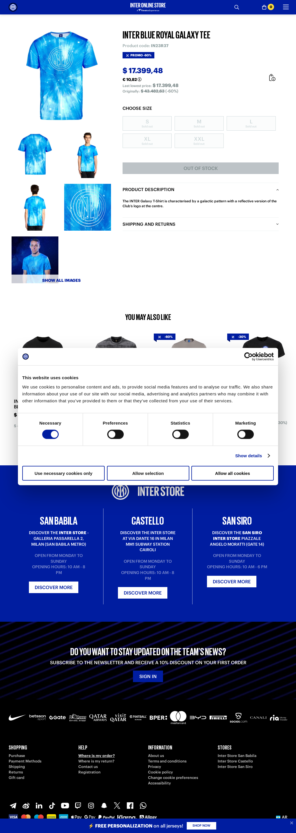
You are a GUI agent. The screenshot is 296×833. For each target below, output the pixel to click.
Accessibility (159, 783)
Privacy (154, 766)
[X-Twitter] (117, 805)
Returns (16, 772)
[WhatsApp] (143, 805)
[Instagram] (91, 805)
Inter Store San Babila (237, 755)
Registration (89, 772)
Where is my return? (96, 761)
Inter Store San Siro (235, 766)
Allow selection (148, 473)
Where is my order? (96, 755)
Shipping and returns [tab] (149, 224)
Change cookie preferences (173, 777)
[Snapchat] (104, 805)
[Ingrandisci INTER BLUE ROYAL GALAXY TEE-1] (35, 154)
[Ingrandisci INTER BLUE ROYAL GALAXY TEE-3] (35, 207)
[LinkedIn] (39, 805)
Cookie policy (160, 772)
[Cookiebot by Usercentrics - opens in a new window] (248, 356)
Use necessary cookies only (63, 473)
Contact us (88, 766)
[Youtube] (65, 805)
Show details (248, 455)
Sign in (148, 676)
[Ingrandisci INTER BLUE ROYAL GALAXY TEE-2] (87, 154)
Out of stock (201, 168)
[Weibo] (26, 805)
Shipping (17, 766)
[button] (281, 817)
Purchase (17, 755)
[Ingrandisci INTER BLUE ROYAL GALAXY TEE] (61, 75)
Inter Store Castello (235, 761)
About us (156, 755)
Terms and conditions (167, 761)
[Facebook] (130, 805)
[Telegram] (13, 805)
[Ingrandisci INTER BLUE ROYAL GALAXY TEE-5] (35, 259)
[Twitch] (78, 805)
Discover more (54, 587)
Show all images (61, 280)
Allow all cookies (232, 473)
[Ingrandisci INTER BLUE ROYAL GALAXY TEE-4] (87, 207)
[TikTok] (52, 805)
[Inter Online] (13, 7)
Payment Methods (25, 761)
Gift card (16, 777)
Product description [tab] (148, 189)
